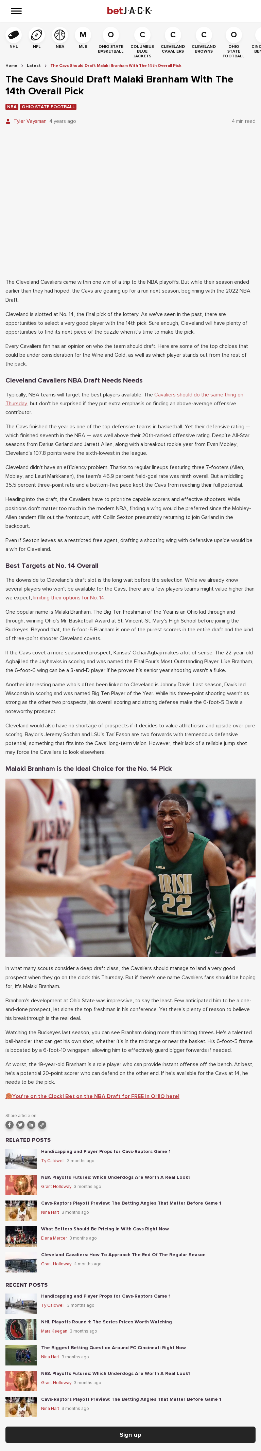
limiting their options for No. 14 (68, 597)
